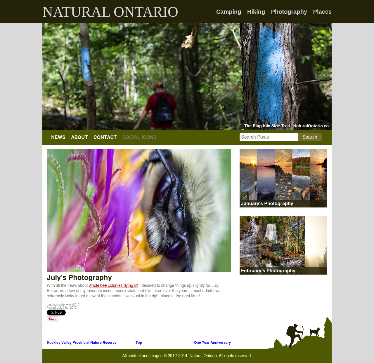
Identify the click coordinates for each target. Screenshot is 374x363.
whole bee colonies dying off (113, 286)
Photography (289, 11)
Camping (228, 11)
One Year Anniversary (212, 342)
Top (139, 342)
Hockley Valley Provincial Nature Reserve (82, 342)
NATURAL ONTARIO (110, 12)
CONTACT (105, 137)
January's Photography (267, 203)
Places (322, 11)
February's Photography (268, 270)
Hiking (256, 11)
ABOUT (79, 137)
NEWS (58, 137)
